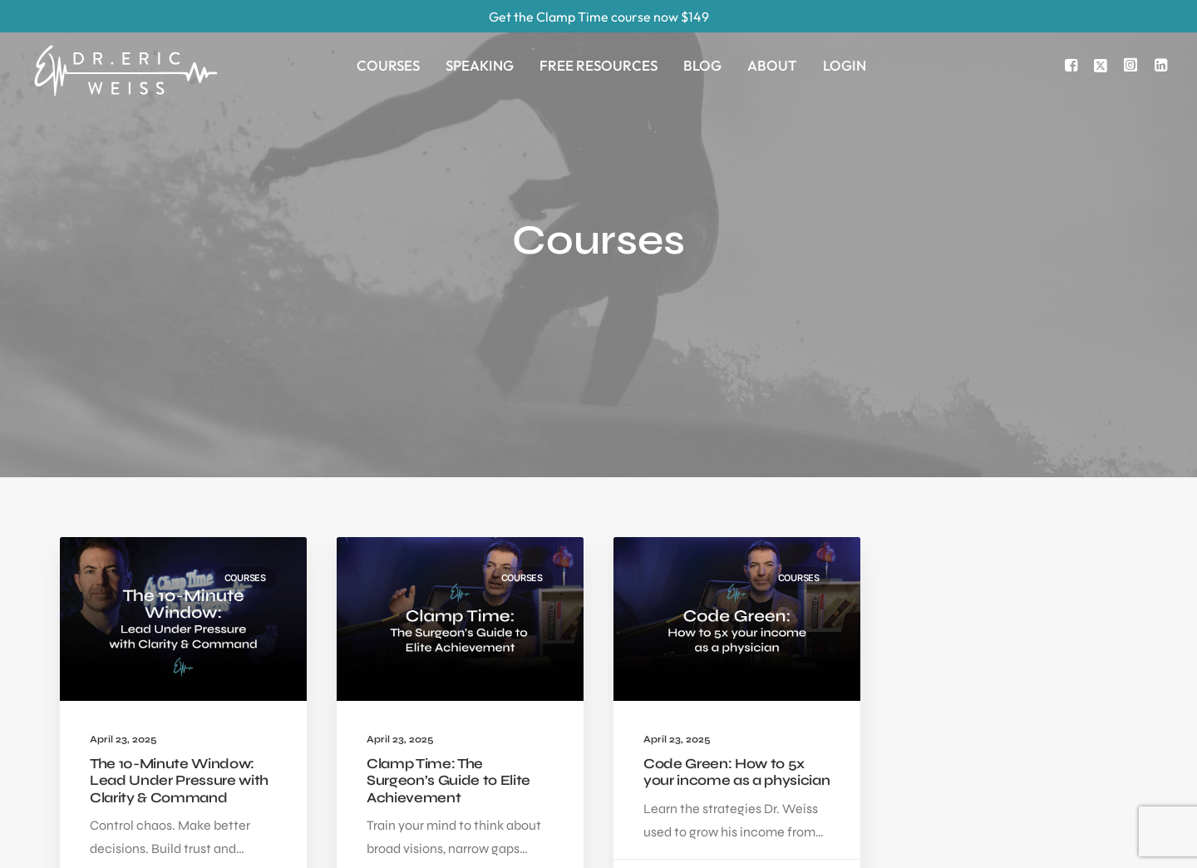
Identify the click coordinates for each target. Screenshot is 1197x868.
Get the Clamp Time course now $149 (599, 16)
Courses (388, 65)
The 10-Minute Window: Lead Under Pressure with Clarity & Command (179, 633)
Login (844, 65)
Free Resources (598, 65)
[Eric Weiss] (125, 46)
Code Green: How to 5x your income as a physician (736, 625)
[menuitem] (388, 64)
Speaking (480, 65)
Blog (702, 65)
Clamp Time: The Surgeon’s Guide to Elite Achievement (448, 633)
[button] (1073, 64)
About (772, 65)
